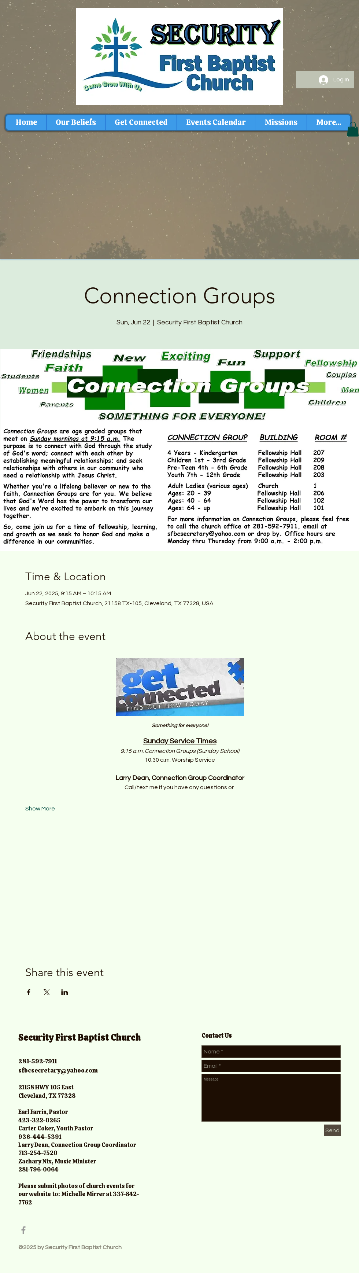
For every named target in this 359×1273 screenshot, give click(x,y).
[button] (353, 129)
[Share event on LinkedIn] (64, 992)
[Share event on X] (46, 992)
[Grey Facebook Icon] (23, 1230)
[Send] (332, 1130)
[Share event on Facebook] (28, 992)
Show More (40, 809)
